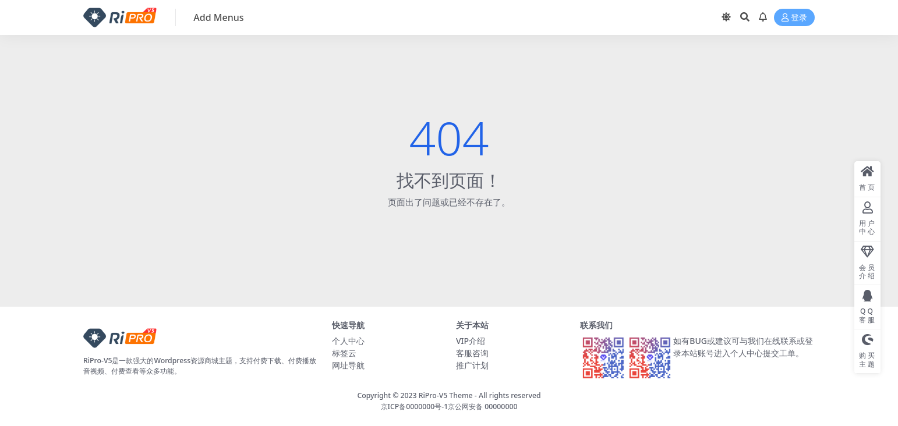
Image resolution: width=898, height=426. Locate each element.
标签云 (344, 352)
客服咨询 (472, 352)
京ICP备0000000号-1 (414, 406)
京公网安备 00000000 (482, 406)
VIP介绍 (470, 340)
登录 (794, 17)
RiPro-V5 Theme (446, 395)
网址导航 (348, 365)
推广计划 (472, 365)
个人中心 (348, 340)
